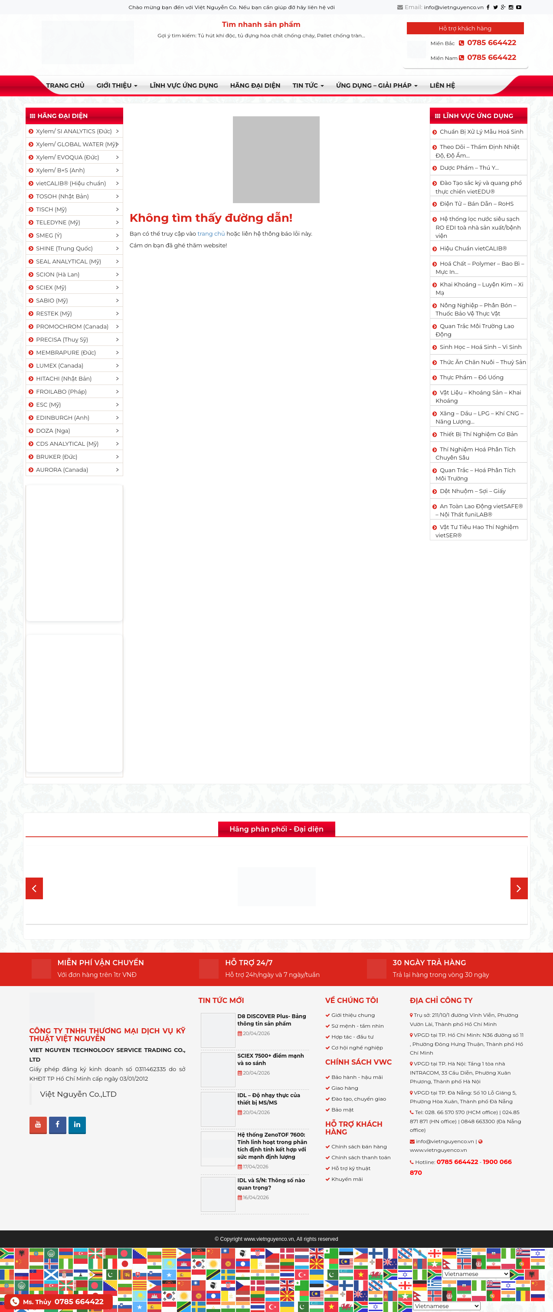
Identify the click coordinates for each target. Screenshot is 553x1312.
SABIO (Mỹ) (47, 300)
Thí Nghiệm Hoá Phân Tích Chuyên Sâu (475, 453)
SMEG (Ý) (44, 235)
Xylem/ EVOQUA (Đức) (63, 157)
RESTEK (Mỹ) (49, 313)
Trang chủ (65, 85)
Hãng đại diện (255, 85)
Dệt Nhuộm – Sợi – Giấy (473, 490)
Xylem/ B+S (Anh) (56, 170)
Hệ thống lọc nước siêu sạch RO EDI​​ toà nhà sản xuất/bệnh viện (478, 227)
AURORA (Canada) (57, 469)
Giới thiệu (117, 85)
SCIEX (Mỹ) (47, 287)
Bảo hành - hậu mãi (357, 1077)
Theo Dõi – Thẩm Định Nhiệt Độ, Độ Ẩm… (477, 151)
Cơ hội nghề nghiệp (357, 1047)
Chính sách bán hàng (359, 1146)
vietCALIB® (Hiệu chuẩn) (66, 183)
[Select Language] (476, 1273)
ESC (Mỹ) (44, 404)
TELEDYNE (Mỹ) (53, 222)
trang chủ (211, 233)
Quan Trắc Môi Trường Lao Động (474, 330)
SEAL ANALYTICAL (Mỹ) (64, 261)
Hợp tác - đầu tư (352, 1036)
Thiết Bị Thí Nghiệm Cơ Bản (479, 434)
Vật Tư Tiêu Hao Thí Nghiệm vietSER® (477, 531)
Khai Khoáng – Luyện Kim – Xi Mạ (479, 288)
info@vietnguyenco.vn (454, 7)
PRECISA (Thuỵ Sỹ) (57, 339)
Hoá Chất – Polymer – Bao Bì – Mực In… (479, 268)
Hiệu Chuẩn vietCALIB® (473, 248)
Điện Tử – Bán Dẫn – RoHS (477, 203)
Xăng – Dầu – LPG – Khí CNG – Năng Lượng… (479, 417)
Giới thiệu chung (353, 1015)
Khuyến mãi (347, 1179)
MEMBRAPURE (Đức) (61, 352)
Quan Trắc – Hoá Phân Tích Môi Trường (475, 474)
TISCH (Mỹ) (47, 209)
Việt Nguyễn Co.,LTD (78, 1093)
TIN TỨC (308, 85)
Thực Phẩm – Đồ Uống (472, 377)
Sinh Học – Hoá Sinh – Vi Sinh (481, 346)
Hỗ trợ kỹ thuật (350, 1168)
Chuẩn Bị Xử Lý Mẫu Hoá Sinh (482, 131)
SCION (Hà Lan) (53, 274)
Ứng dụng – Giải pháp (377, 85)
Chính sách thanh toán (361, 1157)
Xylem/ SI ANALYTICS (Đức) (69, 131)
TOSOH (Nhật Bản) (58, 196)
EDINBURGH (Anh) (58, 417)
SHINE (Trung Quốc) (60, 248)
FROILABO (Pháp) (57, 391)
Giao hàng (344, 1088)
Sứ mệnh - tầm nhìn (357, 1026)
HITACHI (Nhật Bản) (59, 378)
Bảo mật (342, 1109)
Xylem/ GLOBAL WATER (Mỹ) (72, 144)
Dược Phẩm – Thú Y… (469, 167)
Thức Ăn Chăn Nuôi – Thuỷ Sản (483, 361)
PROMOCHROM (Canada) (68, 326)
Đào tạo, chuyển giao (358, 1098)
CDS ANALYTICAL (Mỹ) (63, 443)
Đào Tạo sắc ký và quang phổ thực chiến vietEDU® (478, 187)
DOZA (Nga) (48, 430)
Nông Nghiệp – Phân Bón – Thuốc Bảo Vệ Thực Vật (475, 309)
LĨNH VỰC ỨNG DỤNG (184, 85)
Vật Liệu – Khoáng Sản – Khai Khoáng (478, 396)
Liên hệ (442, 85)
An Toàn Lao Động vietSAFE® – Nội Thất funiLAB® (479, 510)
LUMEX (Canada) (55, 365)
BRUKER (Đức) (52, 456)
